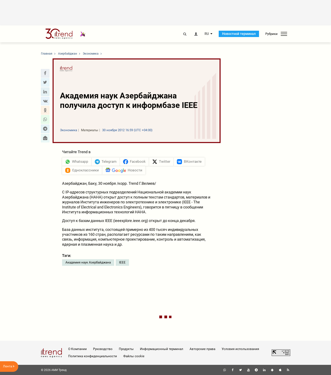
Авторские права (202, 349)
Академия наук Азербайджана (88, 262)
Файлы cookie (133, 356)
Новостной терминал (239, 34)
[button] (45, 73)
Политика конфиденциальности (92, 356)
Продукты (126, 349)
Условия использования (240, 349)
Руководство (103, 349)
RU (207, 34)
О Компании (77, 349)
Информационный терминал (161, 349)
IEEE (122, 262)
